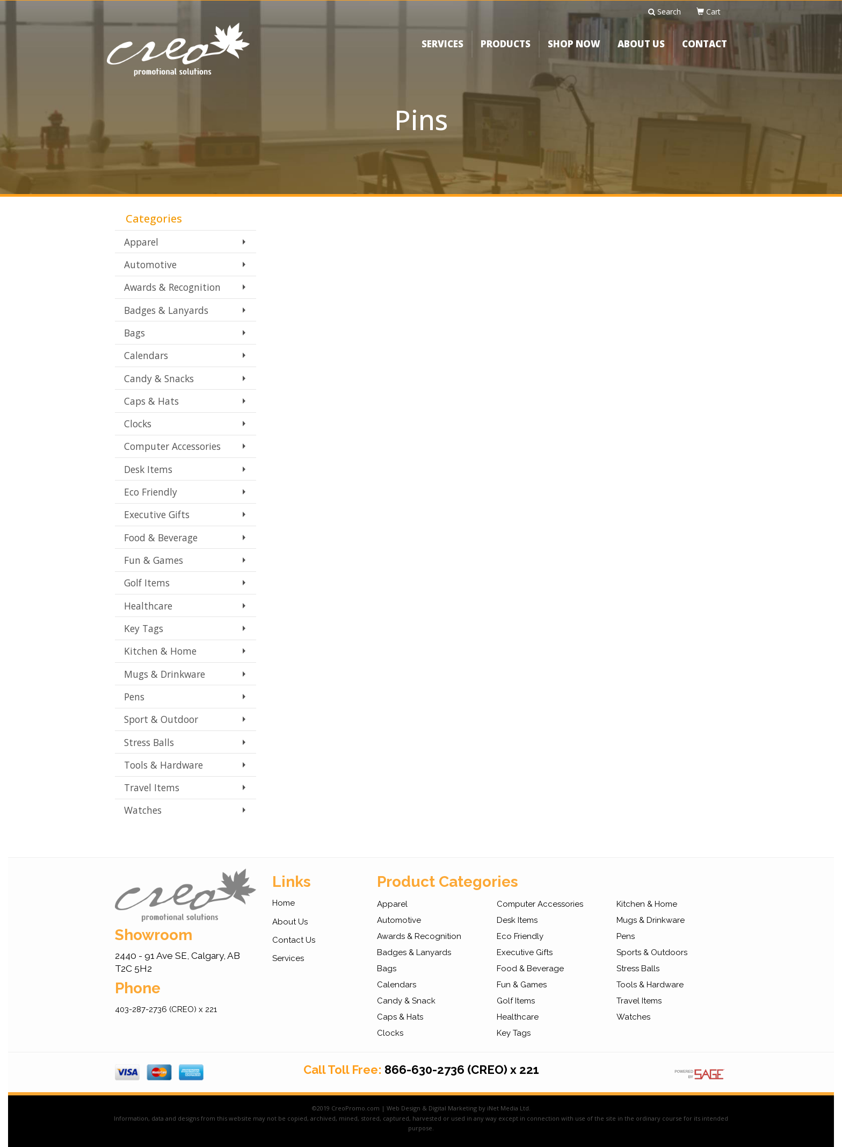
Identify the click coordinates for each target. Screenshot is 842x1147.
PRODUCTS (506, 51)
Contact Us (293, 940)
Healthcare (148, 605)
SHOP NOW (574, 51)
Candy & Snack (406, 1001)
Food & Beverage (161, 537)
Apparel (141, 241)
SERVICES (442, 51)
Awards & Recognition (172, 287)
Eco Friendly (150, 491)
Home (283, 903)
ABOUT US (641, 51)
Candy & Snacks (159, 378)
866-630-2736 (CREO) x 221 (461, 1070)
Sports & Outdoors (651, 952)
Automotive (150, 264)
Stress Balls (149, 742)
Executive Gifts (157, 514)
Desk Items (148, 469)
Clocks (137, 423)
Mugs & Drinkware (164, 674)
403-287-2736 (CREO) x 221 (166, 1009)
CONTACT (704, 51)
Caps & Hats (151, 401)
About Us (290, 922)
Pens (134, 696)
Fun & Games (153, 560)
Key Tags (143, 628)
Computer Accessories (172, 446)
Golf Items (147, 582)
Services (288, 958)
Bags (134, 332)
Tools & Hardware (163, 764)
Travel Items (151, 787)
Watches (143, 810)
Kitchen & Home (160, 650)
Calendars (146, 355)
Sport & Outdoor (161, 719)
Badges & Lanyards (166, 310)
